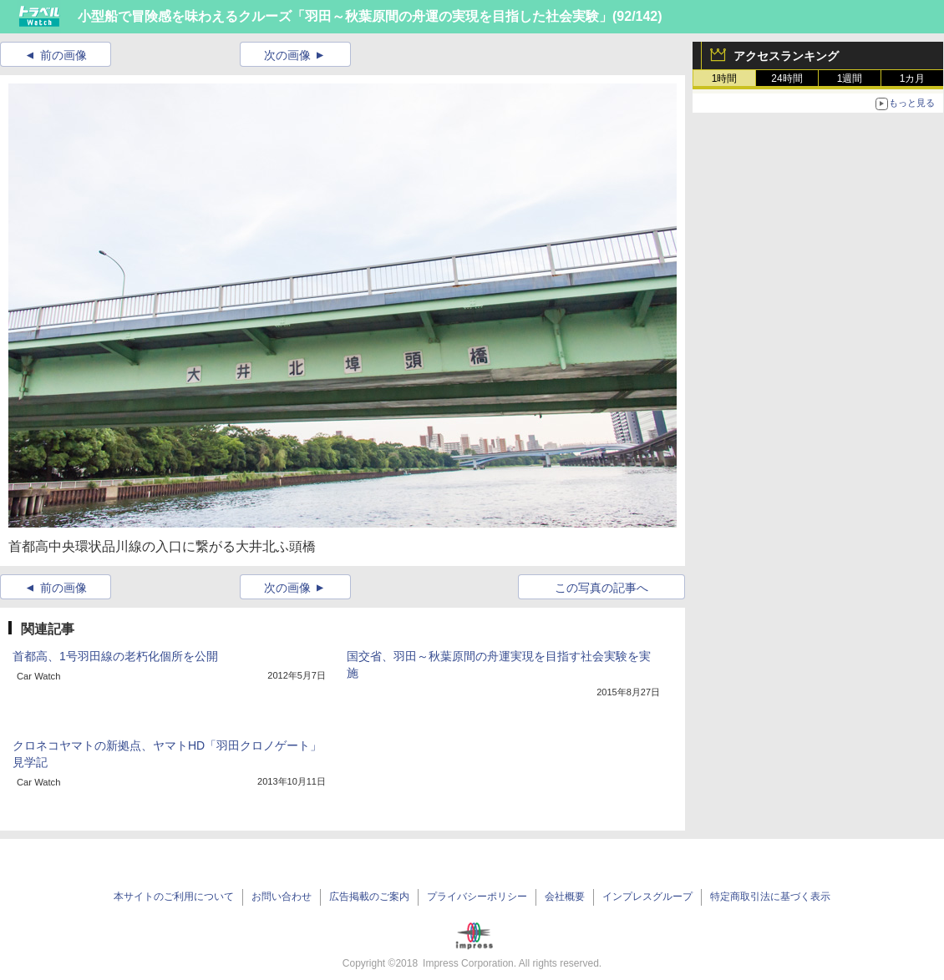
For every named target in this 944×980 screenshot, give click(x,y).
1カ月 (913, 78)
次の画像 (287, 55)
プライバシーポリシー (477, 896)
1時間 (725, 78)
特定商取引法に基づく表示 (770, 896)
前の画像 (63, 55)
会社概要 (565, 896)
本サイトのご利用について (174, 896)
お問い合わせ (281, 896)
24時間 (786, 78)
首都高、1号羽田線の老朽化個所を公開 (115, 656)
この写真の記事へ (601, 587)
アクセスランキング (786, 56)
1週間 (850, 78)
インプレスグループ (647, 896)
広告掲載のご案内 (369, 896)
